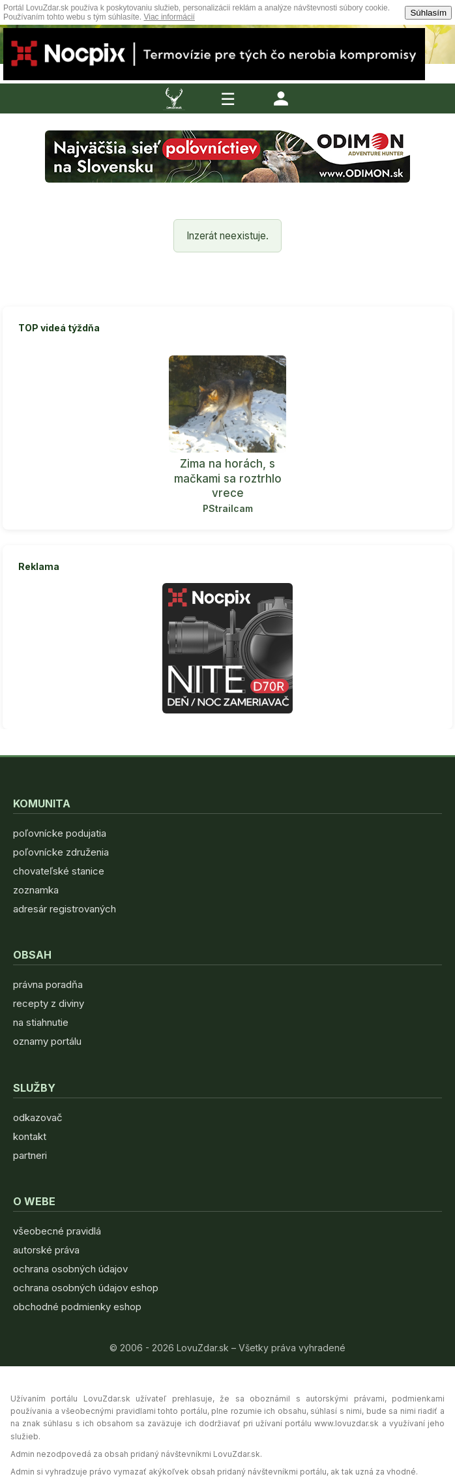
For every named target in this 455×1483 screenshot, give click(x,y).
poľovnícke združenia (61, 852)
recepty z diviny (48, 1003)
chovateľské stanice (58, 871)
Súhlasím (428, 13)
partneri (30, 1155)
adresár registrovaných (64, 909)
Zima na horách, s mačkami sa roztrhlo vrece (228, 478)
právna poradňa (48, 984)
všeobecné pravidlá (57, 1231)
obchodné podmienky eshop (77, 1306)
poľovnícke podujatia (59, 833)
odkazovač (38, 1117)
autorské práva (46, 1250)
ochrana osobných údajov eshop (85, 1287)
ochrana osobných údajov (70, 1269)
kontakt (29, 1136)
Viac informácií (168, 17)
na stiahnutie (40, 1022)
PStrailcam (228, 508)
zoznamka (36, 890)
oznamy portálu (47, 1041)
